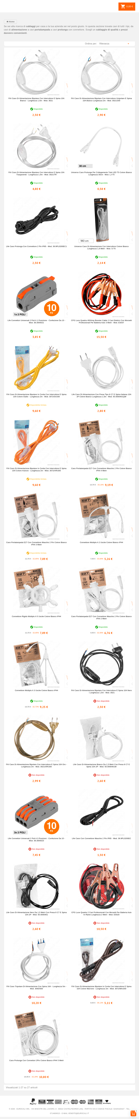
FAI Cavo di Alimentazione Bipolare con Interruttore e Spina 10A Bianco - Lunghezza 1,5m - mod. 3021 (36, 99)
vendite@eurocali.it (78, 1113)
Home (11, 22)
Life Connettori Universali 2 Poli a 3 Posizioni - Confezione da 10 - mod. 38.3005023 (36, 839)
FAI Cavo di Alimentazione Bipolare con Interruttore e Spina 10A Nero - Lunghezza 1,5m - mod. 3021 (101, 691)
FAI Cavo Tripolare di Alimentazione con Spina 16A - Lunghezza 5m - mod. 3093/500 (36, 987)
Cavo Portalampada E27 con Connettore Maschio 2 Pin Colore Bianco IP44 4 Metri (101, 469)
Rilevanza (114, 43)
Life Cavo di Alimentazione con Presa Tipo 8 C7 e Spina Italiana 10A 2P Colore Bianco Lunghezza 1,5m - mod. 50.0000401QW (101, 395)
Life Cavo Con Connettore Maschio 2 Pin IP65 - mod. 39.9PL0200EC (101, 838)
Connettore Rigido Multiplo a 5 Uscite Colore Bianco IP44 (36, 616)
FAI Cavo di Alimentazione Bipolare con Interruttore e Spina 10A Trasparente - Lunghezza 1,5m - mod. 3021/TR (36, 173)
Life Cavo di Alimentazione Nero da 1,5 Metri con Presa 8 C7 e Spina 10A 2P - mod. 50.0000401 (36, 913)
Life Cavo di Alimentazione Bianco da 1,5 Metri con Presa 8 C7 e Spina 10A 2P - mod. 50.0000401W (101, 765)
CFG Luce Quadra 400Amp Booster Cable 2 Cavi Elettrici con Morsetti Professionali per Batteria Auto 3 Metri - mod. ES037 (101, 321)
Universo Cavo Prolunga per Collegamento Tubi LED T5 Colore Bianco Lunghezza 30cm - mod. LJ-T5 (101, 173)
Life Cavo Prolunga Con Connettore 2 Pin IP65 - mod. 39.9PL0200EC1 (36, 246)
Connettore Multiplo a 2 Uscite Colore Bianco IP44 (101, 542)
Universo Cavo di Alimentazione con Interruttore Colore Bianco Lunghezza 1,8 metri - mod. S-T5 (101, 247)
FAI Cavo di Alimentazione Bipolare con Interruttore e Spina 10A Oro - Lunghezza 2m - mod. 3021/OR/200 (36, 765)
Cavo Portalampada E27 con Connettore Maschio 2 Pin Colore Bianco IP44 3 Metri (36, 543)
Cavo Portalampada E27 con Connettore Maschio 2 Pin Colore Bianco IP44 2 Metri (101, 617)
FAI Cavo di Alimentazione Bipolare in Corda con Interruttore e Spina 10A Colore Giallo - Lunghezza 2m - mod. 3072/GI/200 (36, 395)
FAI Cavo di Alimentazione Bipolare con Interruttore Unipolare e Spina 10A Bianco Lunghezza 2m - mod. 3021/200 (101, 99)
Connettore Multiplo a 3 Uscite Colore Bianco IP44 (36, 690)
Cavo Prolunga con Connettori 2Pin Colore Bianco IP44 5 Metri (36, 1060)
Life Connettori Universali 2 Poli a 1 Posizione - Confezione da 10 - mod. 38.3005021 (36, 321)
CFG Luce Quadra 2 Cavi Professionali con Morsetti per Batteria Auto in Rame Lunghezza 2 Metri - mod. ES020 (101, 913)
